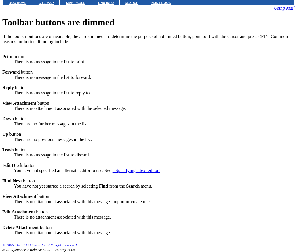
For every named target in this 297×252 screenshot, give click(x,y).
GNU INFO (106, 3)
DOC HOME (18, 3)
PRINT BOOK (161, 3)
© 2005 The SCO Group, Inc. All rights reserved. (40, 245)
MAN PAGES (75, 3)
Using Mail (284, 8)
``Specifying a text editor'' (136, 170)
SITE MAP (46, 3)
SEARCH (131, 3)
